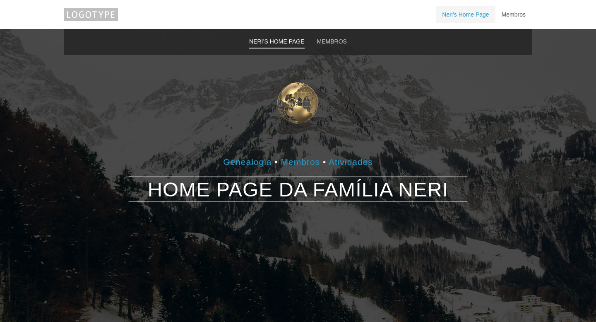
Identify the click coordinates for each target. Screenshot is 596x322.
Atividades (351, 161)
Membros (300, 161)
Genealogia (248, 161)
